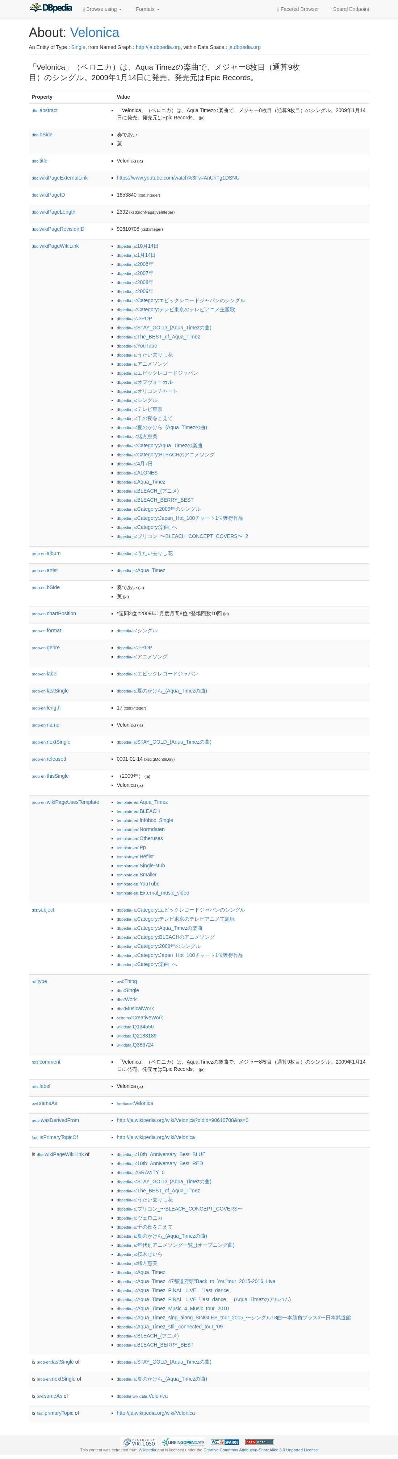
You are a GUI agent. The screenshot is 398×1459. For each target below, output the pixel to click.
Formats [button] (146, 9)
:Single (128, 990)
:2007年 (135, 273)
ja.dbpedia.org (245, 47)
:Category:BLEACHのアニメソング (166, 454)
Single (78, 47)
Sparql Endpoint (349, 9)
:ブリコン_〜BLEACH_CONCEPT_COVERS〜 (180, 1209)
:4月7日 (135, 464)
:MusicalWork (135, 1008)
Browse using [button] (102, 9)
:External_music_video (153, 893)
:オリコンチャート (147, 391)
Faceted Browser (298, 9)
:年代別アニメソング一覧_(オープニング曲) (176, 1245)
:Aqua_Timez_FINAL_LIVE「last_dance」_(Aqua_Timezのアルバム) (204, 1299)
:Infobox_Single (145, 820)
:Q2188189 (137, 1036)
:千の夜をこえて (145, 418)
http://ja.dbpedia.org (158, 47)
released (49, 759)
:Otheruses (140, 838)
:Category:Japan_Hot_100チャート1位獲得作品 (180, 518)
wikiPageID (48, 195)
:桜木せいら (140, 1254)
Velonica (95, 32)
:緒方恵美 (137, 436)
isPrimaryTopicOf (55, 1137)
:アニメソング (142, 364)
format (46, 630)
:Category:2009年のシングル (159, 509)
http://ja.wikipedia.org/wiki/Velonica (156, 1137)
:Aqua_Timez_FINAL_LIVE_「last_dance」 (175, 1290)
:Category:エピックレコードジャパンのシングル (181, 300)
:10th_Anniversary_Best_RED (160, 1163)
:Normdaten (141, 829)
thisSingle (50, 776)
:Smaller (137, 875)
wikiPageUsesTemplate (65, 802)
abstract (45, 110)
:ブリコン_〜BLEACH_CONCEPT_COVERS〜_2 (182, 536)
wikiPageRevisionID (58, 229)
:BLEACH (138, 811)
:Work (127, 999)
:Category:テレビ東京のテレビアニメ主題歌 (176, 309)
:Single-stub (141, 865)
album (46, 553)
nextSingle (51, 742)
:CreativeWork (140, 1017)
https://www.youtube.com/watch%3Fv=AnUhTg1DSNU (178, 178)
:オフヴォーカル (145, 382)
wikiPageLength (54, 212)
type (39, 981)
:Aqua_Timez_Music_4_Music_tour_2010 (173, 1308)
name (46, 725)
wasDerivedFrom (55, 1120)
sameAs (44, 1103)
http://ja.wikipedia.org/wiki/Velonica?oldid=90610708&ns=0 (182, 1120)
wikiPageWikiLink (55, 246)
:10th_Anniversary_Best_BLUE (161, 1154)
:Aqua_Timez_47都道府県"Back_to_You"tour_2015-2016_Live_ (197, 1281)
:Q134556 (135, 1026)
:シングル (137, 400)
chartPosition (54, 613)
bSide (42, 134)
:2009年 (135, 291)
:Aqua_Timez (141, 482)
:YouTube (137, 346)
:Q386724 (135, 1045)
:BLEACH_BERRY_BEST (155, 500)
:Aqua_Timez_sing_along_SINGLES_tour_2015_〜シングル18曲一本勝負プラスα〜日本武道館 (234, 1317)
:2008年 (135, 282)
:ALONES (137, 473)
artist (45, 570)
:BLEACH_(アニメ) (148, 491)
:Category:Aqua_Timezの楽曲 (160, 445)
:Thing (127, 981)
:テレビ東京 (140, 409)
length (46, 708)
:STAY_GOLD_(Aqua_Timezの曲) (164, 327)
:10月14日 (138, 246)
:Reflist (135, 856)
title (40, 161)
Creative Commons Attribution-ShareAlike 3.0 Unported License (261, 1450)
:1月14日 (136, 255)
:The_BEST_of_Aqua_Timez (158, 337)
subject (43, 910)
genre (46, 647)
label (45, 674)
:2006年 (135, 264)
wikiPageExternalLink (60, 178)
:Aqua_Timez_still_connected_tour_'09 (170, 1326)
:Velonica (135, 1103)
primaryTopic (55, 1413)
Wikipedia (147, 1450)
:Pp (131, 847)
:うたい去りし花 (145, 355)
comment (46, 1062)
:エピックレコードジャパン (157, 373)
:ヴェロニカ (140, 1218)
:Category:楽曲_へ (147, 527)
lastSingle (50, 691)
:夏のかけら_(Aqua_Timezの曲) (162, 427)
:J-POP (134, 318)
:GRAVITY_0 (141, 1172)
